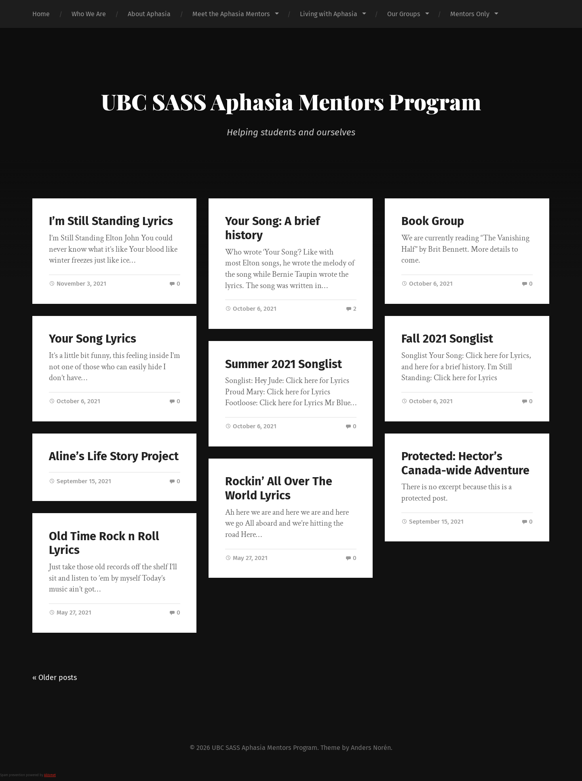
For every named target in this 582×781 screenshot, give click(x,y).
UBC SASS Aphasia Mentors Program (291, 101)
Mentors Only (469, 14)
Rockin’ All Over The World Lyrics (278, 488)
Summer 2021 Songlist (283, 364)
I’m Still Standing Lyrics (111, 221)
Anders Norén (371, 748)
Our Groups (403, 14)
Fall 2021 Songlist (447, 339)
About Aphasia (149, 14)
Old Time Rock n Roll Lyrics (104, 543)
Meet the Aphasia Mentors (231, 14)
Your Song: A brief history (272, 228)
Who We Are (89, 14)
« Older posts (54, 677)
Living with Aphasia (328, 14)
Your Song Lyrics (92, 339)
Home (41, 14)
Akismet (50, 775)
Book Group (432, 221)
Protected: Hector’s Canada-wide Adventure (465, 463)
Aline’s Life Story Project (114, 456)
